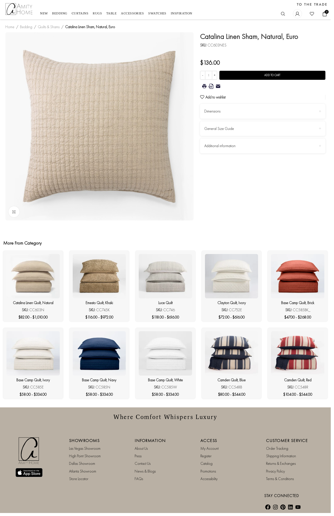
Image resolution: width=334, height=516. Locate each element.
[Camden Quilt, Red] (297, 353)
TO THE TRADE (312, 4)
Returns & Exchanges (281, 463)
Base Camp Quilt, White (165, 379)
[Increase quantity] (214, 75)
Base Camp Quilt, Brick (297, 302)
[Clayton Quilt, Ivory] (231, 276)
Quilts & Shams (49, 26)
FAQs (139, 478)
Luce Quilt (165, 302)
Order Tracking (277, 448)
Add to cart (272, 75)
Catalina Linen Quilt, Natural (33, 302)
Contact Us (143, 463)
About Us (141, 448)
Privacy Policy (275, 471)
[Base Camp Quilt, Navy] (99, 353)
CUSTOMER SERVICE (287, 440)
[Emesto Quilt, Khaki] (99, 276)
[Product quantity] (208, 75)
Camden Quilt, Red (297, 379)
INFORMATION (150, 440)
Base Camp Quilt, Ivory (33, 379)
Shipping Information (281, 455)
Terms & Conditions (280, 478)
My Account (209, 448)
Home (9, 26)
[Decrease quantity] (202, 75)
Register (206, 455)
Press (138, 455)
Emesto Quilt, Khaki (99, 302)
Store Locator (78, 478)
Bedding (26, 26)
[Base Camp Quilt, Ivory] (33, 353)
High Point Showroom (85, 455)
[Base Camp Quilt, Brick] (297, 276)
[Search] (283, 13)
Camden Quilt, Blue (231, 379)
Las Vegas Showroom (84, 448)
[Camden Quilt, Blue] (231, 353)
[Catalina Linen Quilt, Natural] (33, 276)
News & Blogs (145, 471)
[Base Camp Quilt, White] (165, 353)
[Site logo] (19, 9)
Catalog (206, 463)
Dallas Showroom (82, 463)
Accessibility (209, 478)
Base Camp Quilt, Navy (99, 379)
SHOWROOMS (84, 440)
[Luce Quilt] (165, 276)
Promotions (208, 471)
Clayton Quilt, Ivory (231, 302)
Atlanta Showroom (82, 471)
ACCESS (208, 440)
